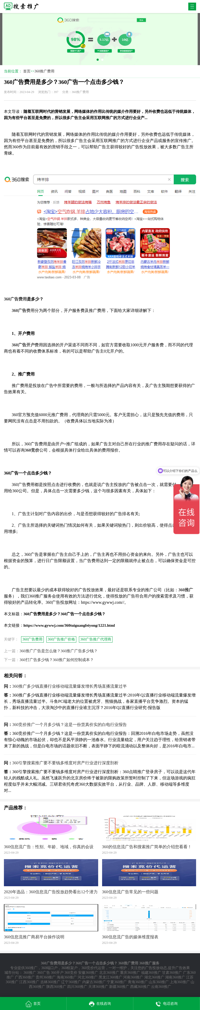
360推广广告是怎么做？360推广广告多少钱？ (59, 651)
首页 (26, 71)
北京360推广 (109, 973)
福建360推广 (151, 973)
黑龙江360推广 (110, 977)
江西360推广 (29, 982)
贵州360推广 (46, 977)
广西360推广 (25, 977)
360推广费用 (44, 71)
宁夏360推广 (117, 982)
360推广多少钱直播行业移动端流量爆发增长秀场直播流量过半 (69, 686)
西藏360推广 (140, 987)
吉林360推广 (50, 982)
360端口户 (49, 968)
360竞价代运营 (93, 968)
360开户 (57, 973)
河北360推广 (88, 977)
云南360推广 (161, 987)
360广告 (43, 973)
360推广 (31, 968)
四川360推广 (77, 987)
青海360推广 (138, 982)
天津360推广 (98, 987)
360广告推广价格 (61, 639)
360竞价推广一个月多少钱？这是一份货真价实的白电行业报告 (69, 724)
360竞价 (71, 973)
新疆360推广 (119, 987)
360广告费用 (32, 639)
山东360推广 (159, 982)
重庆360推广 (130, 973)
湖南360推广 (175, 977)
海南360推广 (67, 977)
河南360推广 (133, 977)
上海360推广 (180, 982)
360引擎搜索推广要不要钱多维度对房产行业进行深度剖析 (65, 763)
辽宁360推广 (71, 982)
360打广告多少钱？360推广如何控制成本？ (57, 660)
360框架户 (69, 968)
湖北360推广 (154, 977)
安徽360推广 (88, 973)
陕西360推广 (56, 987)
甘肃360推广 (172, 973)
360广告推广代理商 (95, 639)
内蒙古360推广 (94, 982)
